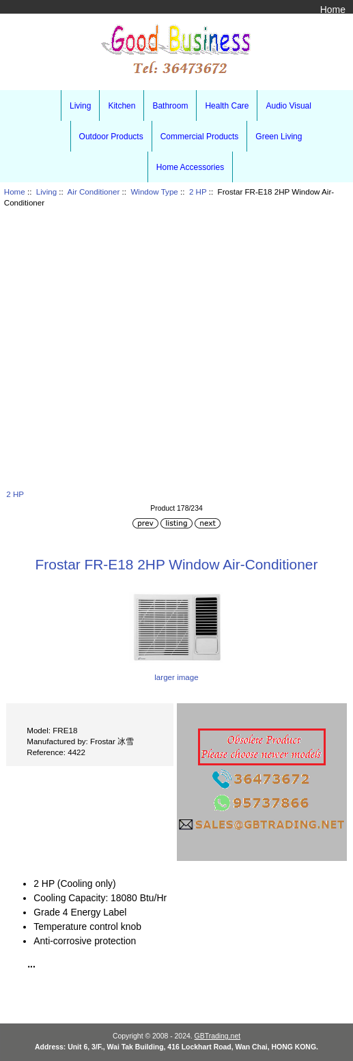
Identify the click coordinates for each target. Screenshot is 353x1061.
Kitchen (121, 106)
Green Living (278, 136)
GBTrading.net (218, 1036)
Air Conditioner (94, 191)
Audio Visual (288, 106)
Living (46, 191)
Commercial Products (199, 136)
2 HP (198, 191)
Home (332, 9)
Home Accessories (190, 167)
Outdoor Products (111, 136)
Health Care (227, 106)
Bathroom (170, 106)
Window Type (154, 191)
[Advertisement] (176, 347)
